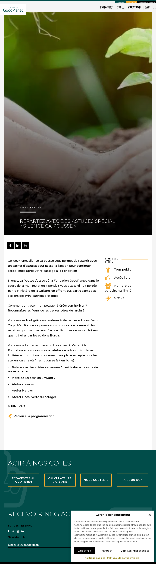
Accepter (84, 551)
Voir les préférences (135, 551)
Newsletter (132, 2)
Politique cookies (95, 558)
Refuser (107, 551)
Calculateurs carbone (147, 2)
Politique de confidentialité (123, 558)
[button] (149, 514)
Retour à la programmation (31, 416)
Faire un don (120, 2)
